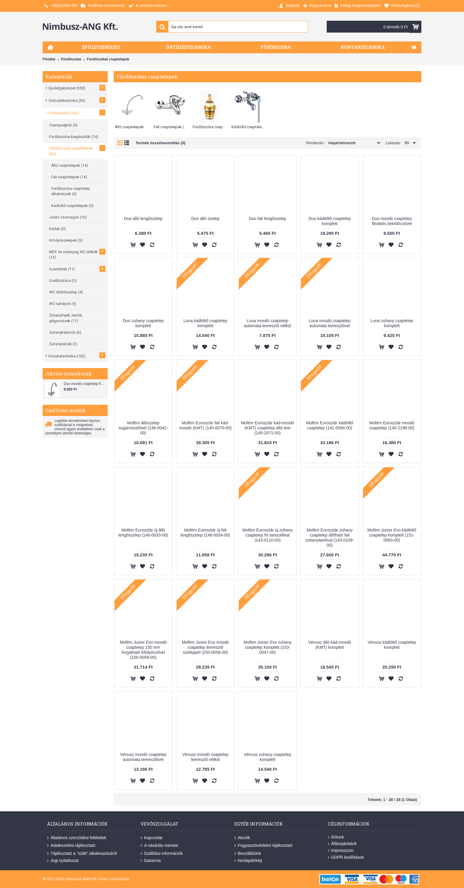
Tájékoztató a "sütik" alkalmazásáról (82, 853)
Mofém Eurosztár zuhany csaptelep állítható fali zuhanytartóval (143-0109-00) (329, 537)
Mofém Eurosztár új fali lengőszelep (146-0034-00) (205, 532)
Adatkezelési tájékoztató (71, 845)
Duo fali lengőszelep (267, 218)
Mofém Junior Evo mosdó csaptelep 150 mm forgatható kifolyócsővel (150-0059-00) (143, 650)
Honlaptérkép (248, 860)
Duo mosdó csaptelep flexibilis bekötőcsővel (85, 384)
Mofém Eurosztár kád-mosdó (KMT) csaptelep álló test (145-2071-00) (267, 427)
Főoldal (49, 59)
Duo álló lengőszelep (143, 218)
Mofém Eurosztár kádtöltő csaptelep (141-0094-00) (329, 425)
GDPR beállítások (346, 857)
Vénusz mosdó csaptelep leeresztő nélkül (205, 757)
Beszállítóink (247, 853)
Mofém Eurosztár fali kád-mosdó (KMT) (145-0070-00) (205, 425)
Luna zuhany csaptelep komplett (391, 323)
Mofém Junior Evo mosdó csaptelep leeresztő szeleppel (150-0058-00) (205, 647)
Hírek (103, 879)
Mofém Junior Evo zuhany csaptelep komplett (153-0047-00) (267, 647)
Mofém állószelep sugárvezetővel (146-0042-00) (143, 427)
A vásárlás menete (159, 845)
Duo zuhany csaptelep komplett (143, 323)
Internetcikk (120, 879)
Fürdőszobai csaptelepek (108, 59)
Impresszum (341, 850)
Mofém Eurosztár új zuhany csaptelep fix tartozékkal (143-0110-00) (267, 535)
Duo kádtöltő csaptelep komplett (330, 221)
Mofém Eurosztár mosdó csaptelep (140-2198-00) (392, 425)
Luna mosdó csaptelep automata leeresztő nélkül (267, 323)
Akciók (242, 838)
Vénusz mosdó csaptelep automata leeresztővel (143, 757)
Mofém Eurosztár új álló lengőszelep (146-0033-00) (143, 532)
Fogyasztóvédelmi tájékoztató (263, 845)
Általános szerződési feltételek (76, 838)
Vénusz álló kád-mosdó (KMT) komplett (329, 645)
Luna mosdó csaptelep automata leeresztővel (330, 323)
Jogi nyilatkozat (63, 860)
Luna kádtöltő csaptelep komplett (205, 323)
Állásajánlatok (342, 843)
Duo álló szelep (205, 218)
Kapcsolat (151, 838)
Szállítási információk (162, 853)
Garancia (151, 860)
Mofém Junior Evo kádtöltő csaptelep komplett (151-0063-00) (391, 535)
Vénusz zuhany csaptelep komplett (267, 757)
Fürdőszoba (71, 59)
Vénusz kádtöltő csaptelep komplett (392, 645)
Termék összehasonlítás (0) (161, 143)
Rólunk (336, 837)
